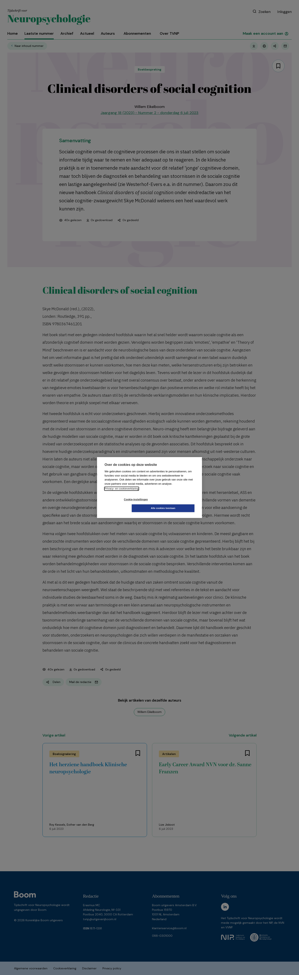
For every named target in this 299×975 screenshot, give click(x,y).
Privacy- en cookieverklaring (122, 493)
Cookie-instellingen (125, 503)
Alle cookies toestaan (174, 504)
